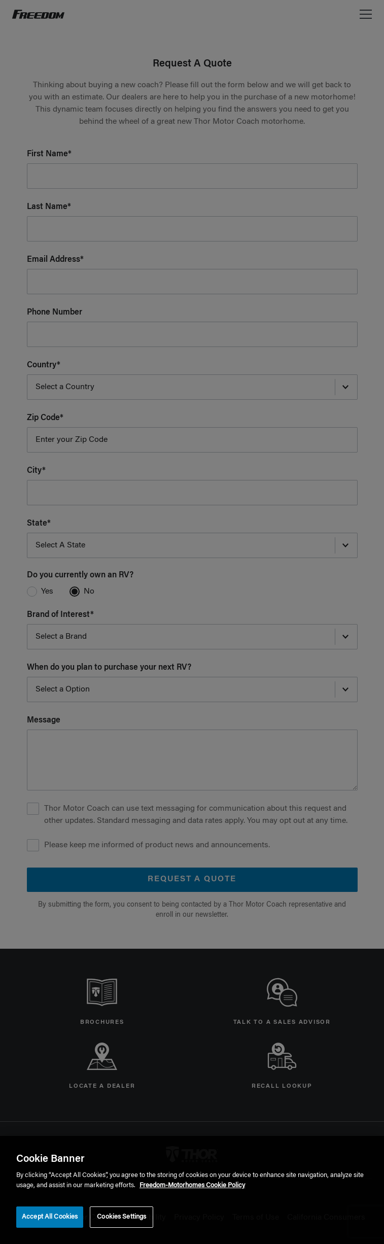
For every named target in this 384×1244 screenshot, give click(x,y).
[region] (192, 1190)
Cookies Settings (121, 1217)
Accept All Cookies (50, 1217)
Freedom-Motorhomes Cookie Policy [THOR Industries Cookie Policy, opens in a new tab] (192, 1185)
